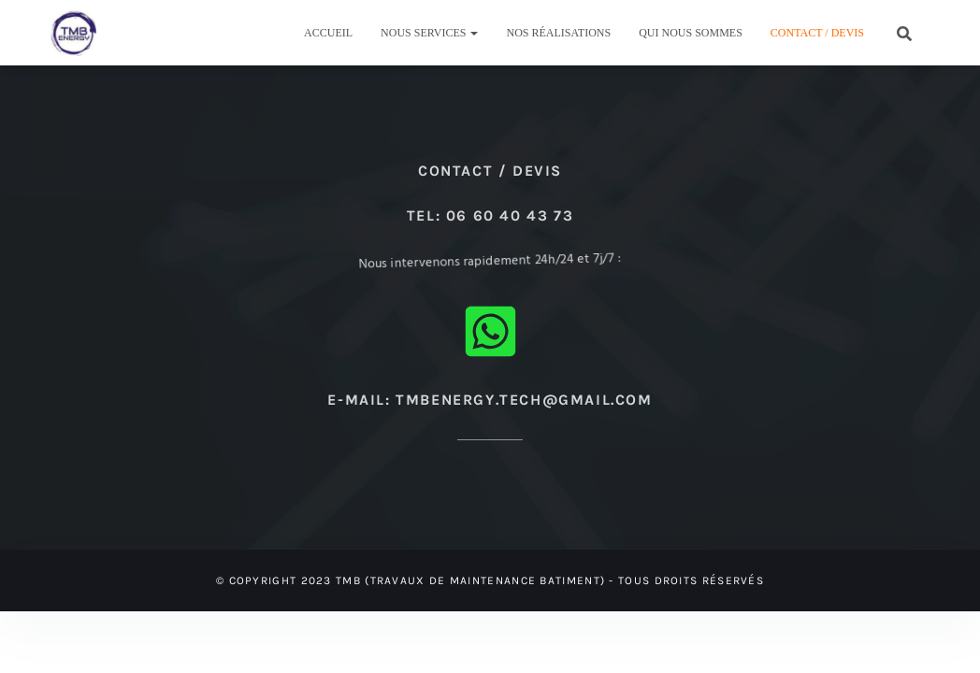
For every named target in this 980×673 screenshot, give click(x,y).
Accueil (328, 32)
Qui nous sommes (690, 32)
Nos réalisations (558, 32)
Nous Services (429, 32)
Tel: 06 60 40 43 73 (490, 215)
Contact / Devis (817, 32)
